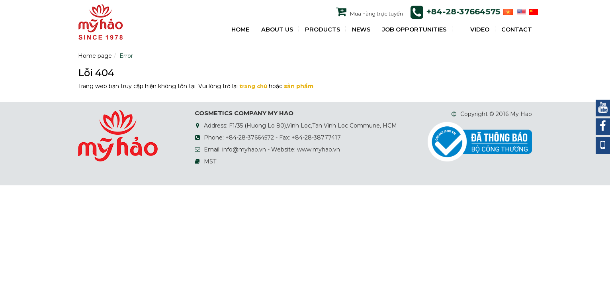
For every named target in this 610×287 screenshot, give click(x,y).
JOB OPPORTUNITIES (414, 29)
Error (126, 55)
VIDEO (479, 29)
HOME (240, 29)
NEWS (361, 29)
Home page (95, 55)
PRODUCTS (322, 29)
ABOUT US (277, 29)
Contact (516, 29)
